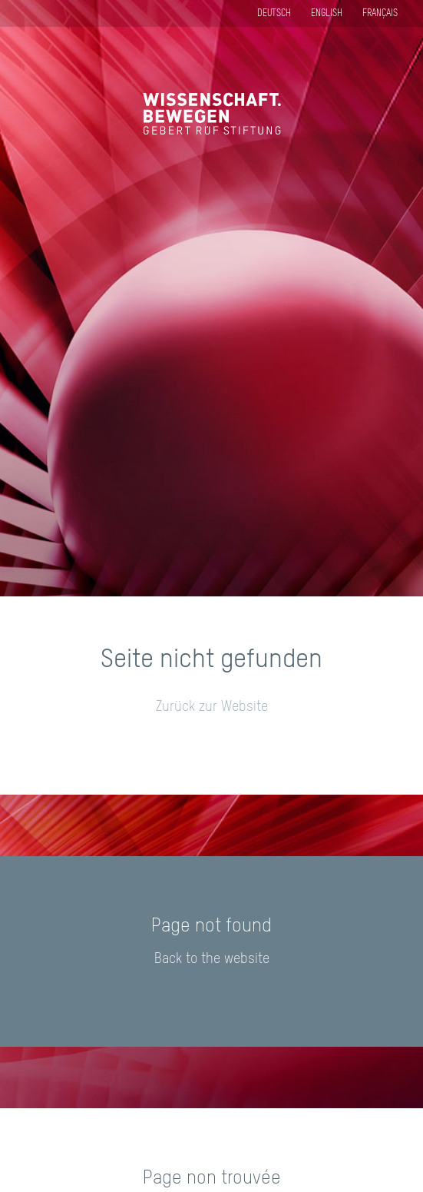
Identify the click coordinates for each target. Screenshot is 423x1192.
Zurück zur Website (212, 707)
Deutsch (274, 13)
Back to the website (211, 959)
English (326, 13)
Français (380, 13)
